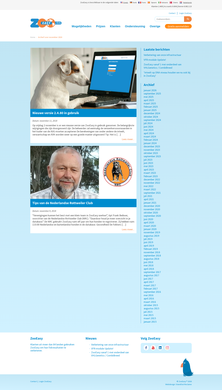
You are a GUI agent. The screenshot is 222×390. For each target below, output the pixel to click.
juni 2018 (148, 262)
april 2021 (149, 199)
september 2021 (152, 192)
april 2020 (149, 222)
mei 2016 (148, 295)
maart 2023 (150, 172)
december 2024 (152, 113)
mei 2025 (148, 96)
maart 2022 (150, 189)
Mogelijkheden (81, 26)
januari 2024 (150, 143)
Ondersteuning (135, 26)
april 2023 (149, 169)
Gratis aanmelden (178, 26)
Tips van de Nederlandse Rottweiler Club (62, 203)
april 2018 (149, 268)
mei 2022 (148, 186)
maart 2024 (150, 136)
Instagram (167, 347)
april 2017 (149, 282)
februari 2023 (151, 176)
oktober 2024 (151, 116)
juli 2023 (148, 159)
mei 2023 (148, 166)
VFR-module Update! (155, 59)
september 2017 (152, 272)
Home (32, 37)
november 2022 (152, 182)
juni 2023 (148, 163)
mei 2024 (148, 129)
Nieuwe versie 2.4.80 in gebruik (55, 113)
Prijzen (100, 26)
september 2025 (152, 93)
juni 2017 (148, 278)
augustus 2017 (151, 275)
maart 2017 (150, 285)
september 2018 (152, 255)
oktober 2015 (151, 305)
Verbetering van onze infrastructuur (162, 55)
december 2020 (152, 206)
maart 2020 (150, 225)
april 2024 (149, 133)
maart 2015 (150, 318)
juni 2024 (148, 126)
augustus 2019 (151, 235)
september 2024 (152, 120)
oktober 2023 (151, 153)
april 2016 (149, 298)
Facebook (146, 347)
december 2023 (152, 146)
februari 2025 (151, 106)
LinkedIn (160, 347)
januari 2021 (150, 202)
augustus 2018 (151, 258)
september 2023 (152, 156)
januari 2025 (150, 110)
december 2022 (152, 179)
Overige (155, 26)
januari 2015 (150, 321)
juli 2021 (148, 196)
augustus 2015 (151, 308)
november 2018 (152, 252)
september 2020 (152, 215)
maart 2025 (150, 103)
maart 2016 (150, 301)
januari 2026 (150, 90)
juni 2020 (148, 219)
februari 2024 (151, 139)
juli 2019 (148, 239)
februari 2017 (151, 288)
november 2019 (152, 232)
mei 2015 (148, 315)
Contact (172, 13)
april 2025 (149, 100)
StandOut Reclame (184, 384)
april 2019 (149, 245)
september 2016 (152, 291)
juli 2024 (148, 123)
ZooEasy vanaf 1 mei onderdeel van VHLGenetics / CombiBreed (162, 66)
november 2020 (152, 209)
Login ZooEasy (185, 13)
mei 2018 (148, 265)
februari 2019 (151, 248)
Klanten (115, 26)
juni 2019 (148, 242)
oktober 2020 (151, 212)
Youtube (153, 347)
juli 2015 (148, 311)
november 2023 (152, 149)
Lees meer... (128, 139)
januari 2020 (150, 229)
